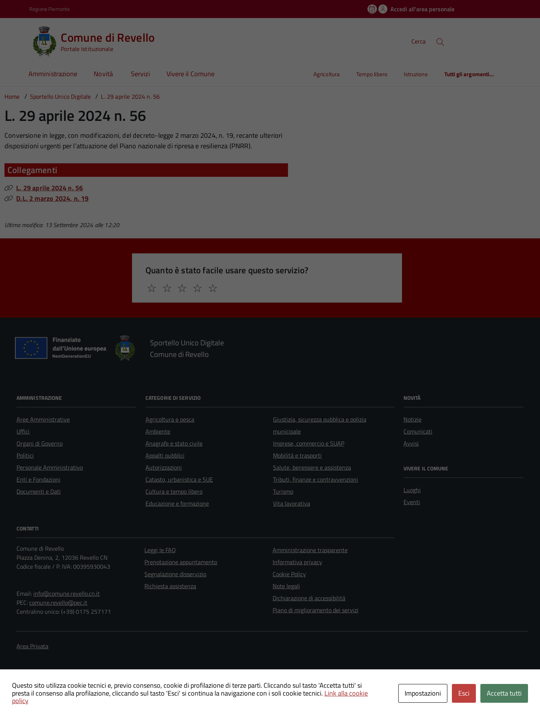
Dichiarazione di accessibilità (309, 598)
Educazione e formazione (177, 503)
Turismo (283, 491)
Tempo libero (371, 74)
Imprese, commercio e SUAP (308, 443)
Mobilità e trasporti (297, 455)
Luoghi (412, 489)
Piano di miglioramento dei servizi (315, 610)
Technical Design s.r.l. (69, 688)
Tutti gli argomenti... (469, 74)
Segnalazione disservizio (175, 573)
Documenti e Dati (38, 491)
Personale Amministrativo (49, 467)
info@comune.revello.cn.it (66, 593)
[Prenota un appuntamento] (373, 9)
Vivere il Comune (190, 74)
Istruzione (416, 74)
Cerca (418, 41)
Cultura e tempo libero (174, 491)
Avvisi (411, 443)
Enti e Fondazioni (38, 479)
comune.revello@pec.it (58, 602)
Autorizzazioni (164, 467)
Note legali (286, 585)
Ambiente (158, 431)
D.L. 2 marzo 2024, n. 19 (52, 198)
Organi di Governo (39, 443)
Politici (25, 455)
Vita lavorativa (291, 503)
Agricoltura (327, 74)
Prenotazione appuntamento (180, 561)
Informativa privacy (297, 561)
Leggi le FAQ (160, 549)
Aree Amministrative (43, 419)
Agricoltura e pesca (170, 419)
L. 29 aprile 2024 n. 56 (49, 188)
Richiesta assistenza (170, 585)
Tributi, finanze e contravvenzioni (315, 479)
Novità (104, 74)
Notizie (413, 419)
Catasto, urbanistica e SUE (179, 479)
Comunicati (418, 431)
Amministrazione (52, 74)
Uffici (23, 431)
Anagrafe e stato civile (174, 443)
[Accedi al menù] (16, 40)
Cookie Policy (289, 573)
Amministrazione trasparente (310, 549)
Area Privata (32, 646)
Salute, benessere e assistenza (312, 467)
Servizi (140, 74)
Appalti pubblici (165, 455)
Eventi (412, 501)
